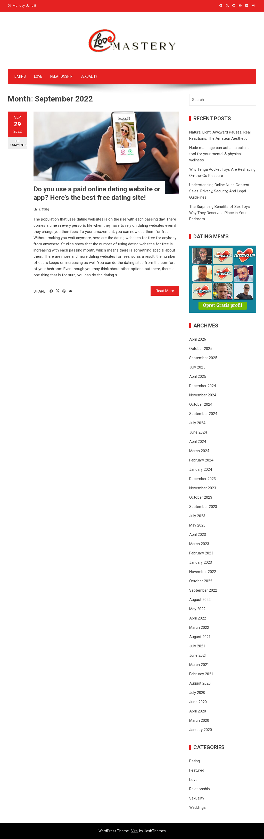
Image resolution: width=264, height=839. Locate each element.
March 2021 (199, 664)
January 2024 (200, 469)
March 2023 (199, 544)
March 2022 (199, 627)
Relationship (61, 76)
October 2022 (200, 581)
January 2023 (200, 562)
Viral (134, 831)
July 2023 (197, 516)
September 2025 (203, 358)
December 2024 (202, 385)
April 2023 (197, 534)
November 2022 (202, 571)
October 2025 (200, 348)
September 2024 (203, 413)
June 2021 (198, 655)
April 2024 (197, 441)
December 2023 (202, 478)
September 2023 (203, 506)
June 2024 (198, 432)
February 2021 (201, 674)
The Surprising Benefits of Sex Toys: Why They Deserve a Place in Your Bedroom (220, 212)
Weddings (197, 807)
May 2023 (197, 525)
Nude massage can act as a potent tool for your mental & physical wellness (219, 153)
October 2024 (200, 404)
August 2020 (200, 683)
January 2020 (200, 729)
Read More (165, 290)
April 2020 (197, 711)
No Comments (18, 143)
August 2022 (200, 599)
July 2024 (197, 423)
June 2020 (198, 702)
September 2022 (203, 590)
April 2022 (197, 618)
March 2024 (199, 451)
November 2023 (202, 488)
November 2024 (202, 395)
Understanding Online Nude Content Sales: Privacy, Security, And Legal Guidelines (219, 191)
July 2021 (197, 646)
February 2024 (201, 460)
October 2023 (200, 497)
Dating (20, 76)
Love (38, 76)
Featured (196, 770)
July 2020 (197, 692)
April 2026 (197, 339)
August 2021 (200, 636)
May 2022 (197, 609)
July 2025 (197, 367)
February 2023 (201, 553)
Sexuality (89, 76)
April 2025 (197, 376)
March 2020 (199, 720)
